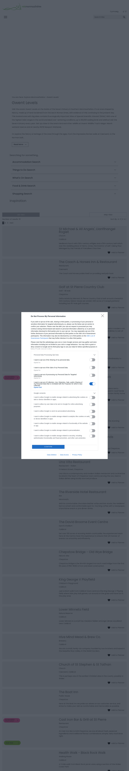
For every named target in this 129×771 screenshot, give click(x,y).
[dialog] (64, 385)
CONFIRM (48, 447)
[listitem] (64, 355)
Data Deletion (52, 455)
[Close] (103, 316)
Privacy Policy (77, 455)
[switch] (92, 359)
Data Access (64, 455)
